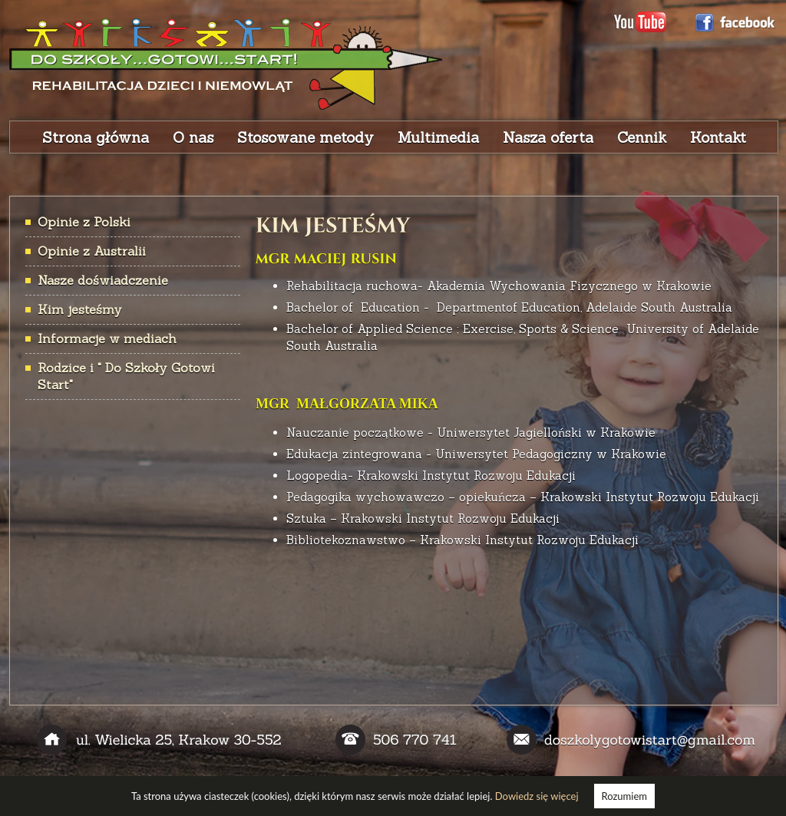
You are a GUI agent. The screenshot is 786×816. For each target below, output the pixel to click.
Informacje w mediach (107, 338)
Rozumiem (624, 796)
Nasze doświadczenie (103, 280)
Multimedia (438, 137)
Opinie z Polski (84, 222)
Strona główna (95, 137)
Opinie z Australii (92, 251)
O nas (193, 137)
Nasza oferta (548, 137)
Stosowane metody (305, 137)
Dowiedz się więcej (537, 796)
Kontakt (718, 137)
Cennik (641, 137)
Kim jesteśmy (80, 309)
